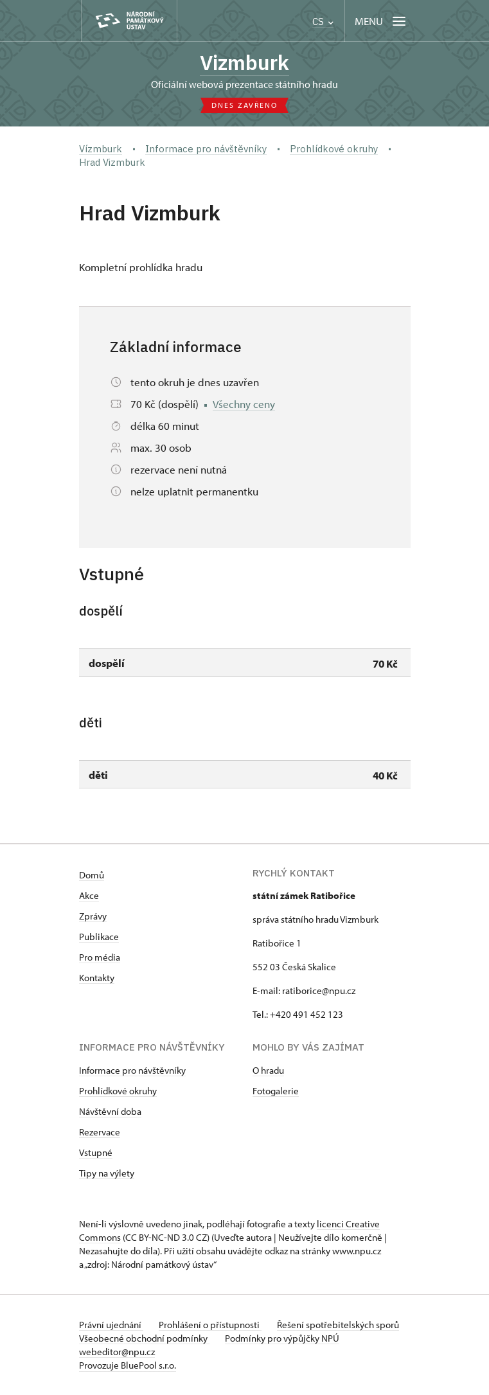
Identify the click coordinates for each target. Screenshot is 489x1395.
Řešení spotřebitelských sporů (338, 1325)
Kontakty (96, 978)
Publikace (99, 936)
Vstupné (95, 1152)
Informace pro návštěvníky (132, 1070)
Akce (89, 895)
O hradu (268, 1070)
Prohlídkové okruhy (118, 1091)
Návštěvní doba (110, 1111)
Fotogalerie (276, 1091)
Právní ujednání (111, 1325)
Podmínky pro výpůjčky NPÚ (282, 1338)
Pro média (99, 957)
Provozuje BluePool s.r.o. (127, 1365)
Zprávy (93, 916)
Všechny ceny (244, 403)
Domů (91, 875)
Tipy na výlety (106, 1173)
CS (322, 21)
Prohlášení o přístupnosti (210, 1325)
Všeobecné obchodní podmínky (144, 1338)
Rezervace (99, 1132)
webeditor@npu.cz (117, 1352)
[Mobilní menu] (381, 21)
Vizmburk (244, 62)
